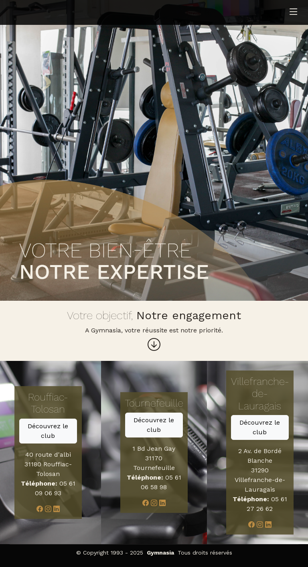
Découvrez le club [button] (48, 430)
